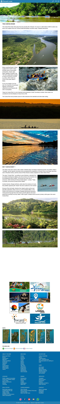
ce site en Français (27, 348)
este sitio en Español (18, 348)
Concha (22, 357)
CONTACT (41, 387)
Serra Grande (24, 371)
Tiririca (22, 359)
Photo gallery (5, 368)
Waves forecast (42, 369)
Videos (4, 369)
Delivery (41, 381)
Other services (42, 384)
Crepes (22, 381)
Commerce (41, 380)
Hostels (4, 383)
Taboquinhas (5, 366)
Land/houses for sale (7, 390)
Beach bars (23, 379)
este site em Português (7, 348)
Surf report (41, 367)
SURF (40, 365)
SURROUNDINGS (25, 387)
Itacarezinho (23, 370)
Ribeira (22, 362)
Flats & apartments (6, 381)
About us (32, 402)
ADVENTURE (42, 354)
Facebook (41, 393)
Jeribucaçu (23, 366)
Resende (23, 358)
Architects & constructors (8, 394)
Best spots (41, 368)
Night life (4, 359)
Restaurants (23, 378)
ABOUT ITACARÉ (6, 354)
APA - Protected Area (44, 359)
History (4, 364)
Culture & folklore (6, 360)
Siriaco (22, 363)
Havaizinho (23, 369)
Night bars (23, 384)
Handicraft (4, 362)
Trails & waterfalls (43, 356)
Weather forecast (43, 370)
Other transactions (6, 395)
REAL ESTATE (5, 387)
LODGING (4, 376)
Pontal (22, 356)
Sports (40, 357)
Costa (22, 360)
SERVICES (41, 376)
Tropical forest (42, 358)
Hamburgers (23, 383)
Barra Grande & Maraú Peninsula (28, 390)
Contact (42, 402)
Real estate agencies (7, 389)
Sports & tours (42, 379)
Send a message (43, 389)
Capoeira (4, 363)
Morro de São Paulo (25, 393)
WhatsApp (41, 390)
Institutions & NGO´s (44, 383)
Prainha (22, 364)
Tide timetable (42, 372)
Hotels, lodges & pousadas (8, 378)
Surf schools (42, 373)
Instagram (41, 391)
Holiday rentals (5, 393)
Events (4, 357)
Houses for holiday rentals (8, 379)
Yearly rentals (5, 391)
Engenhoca (23, 368)
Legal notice (37, 402)
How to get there (6, 356)
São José (23, 365)
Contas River (5, 365)
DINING (22, 376)
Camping (4, 384)
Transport (41, 378)
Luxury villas (5, 380)
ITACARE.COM (5, 346)
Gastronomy (5, 358)
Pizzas (22, 380)
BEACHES (23, 354)
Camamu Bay (24, 391)
